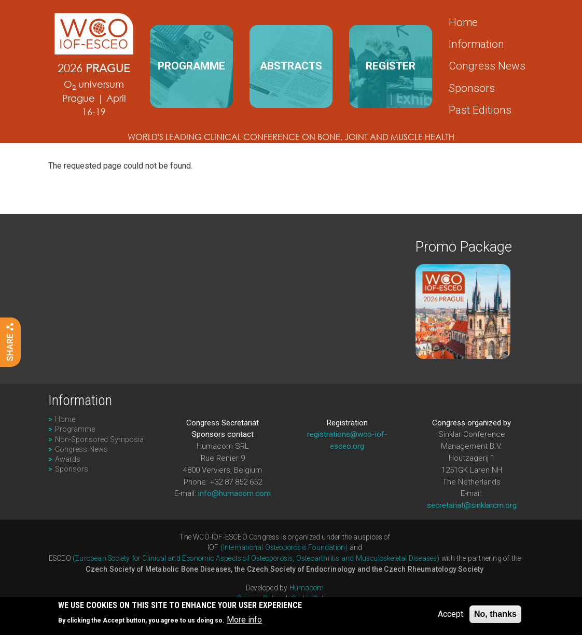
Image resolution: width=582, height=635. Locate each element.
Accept (450, 615)
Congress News (487, 66)
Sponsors (472, 88)
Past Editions (480, 110)
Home (463, 22)
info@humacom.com (234, 493)
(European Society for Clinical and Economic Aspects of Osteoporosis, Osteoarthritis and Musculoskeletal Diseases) (256, 558)
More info (244, 621)
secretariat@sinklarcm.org (472, 505)
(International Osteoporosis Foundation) (284, 547)
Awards (67, 459)
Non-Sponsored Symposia (99, 439)
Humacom (306, 588)
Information (476, 44)
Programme (75, 429)
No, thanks (495, 615)
